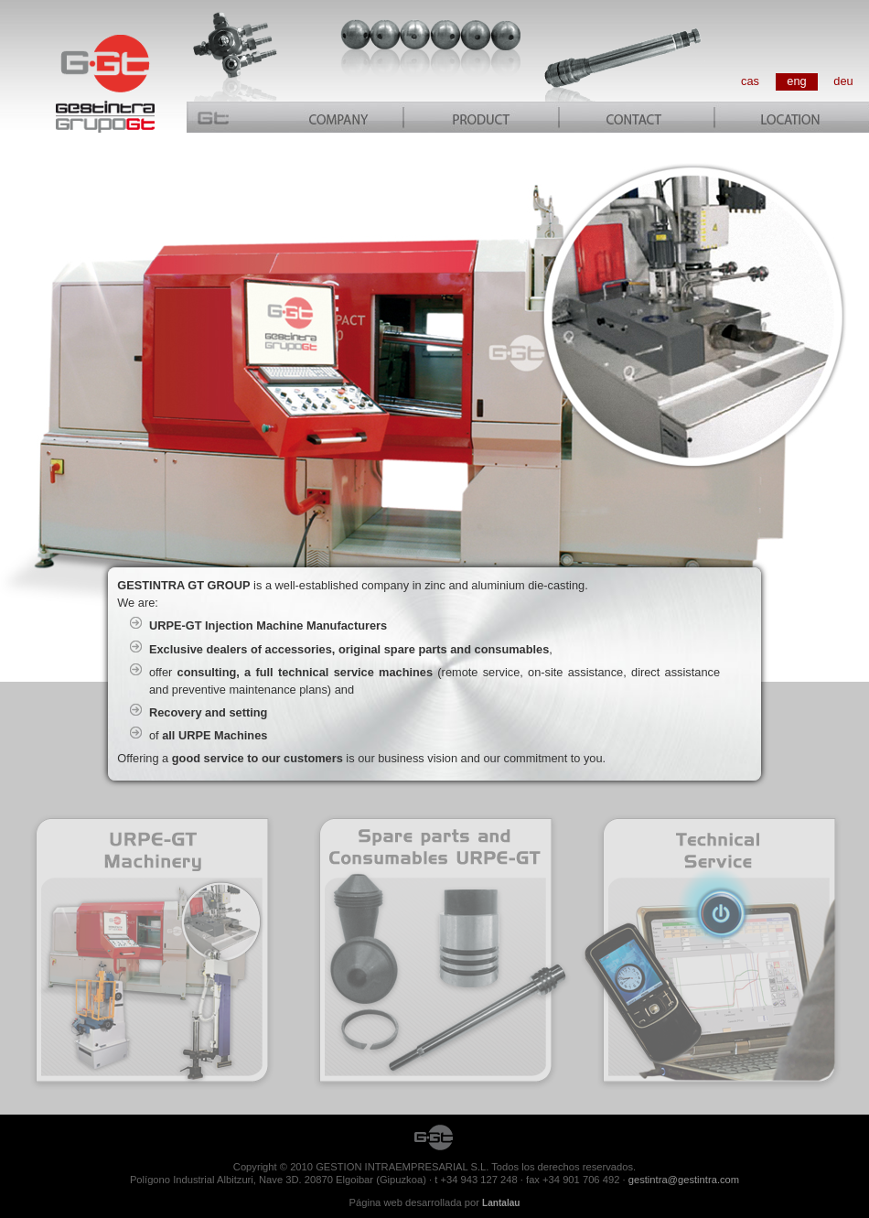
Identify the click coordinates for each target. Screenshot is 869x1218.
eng (796, 81)
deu (843, 81)
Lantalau (501, 1203)
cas (750, 81)
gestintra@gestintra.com (683, 1179)
